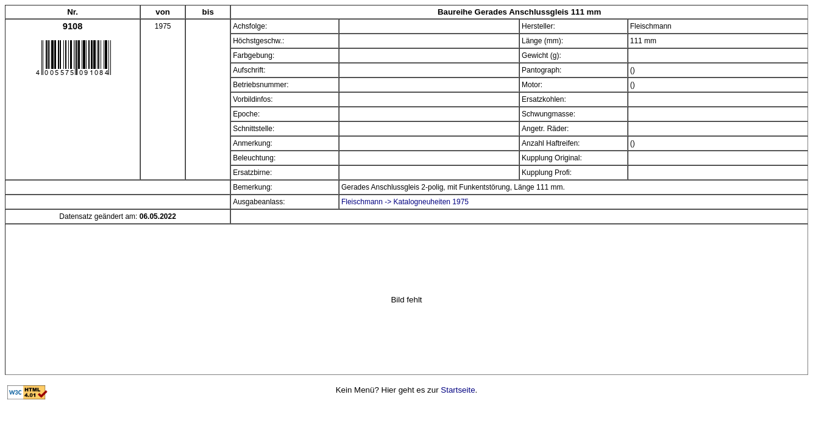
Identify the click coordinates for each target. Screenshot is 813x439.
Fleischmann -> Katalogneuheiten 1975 (405, 202)
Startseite (458, 389)
